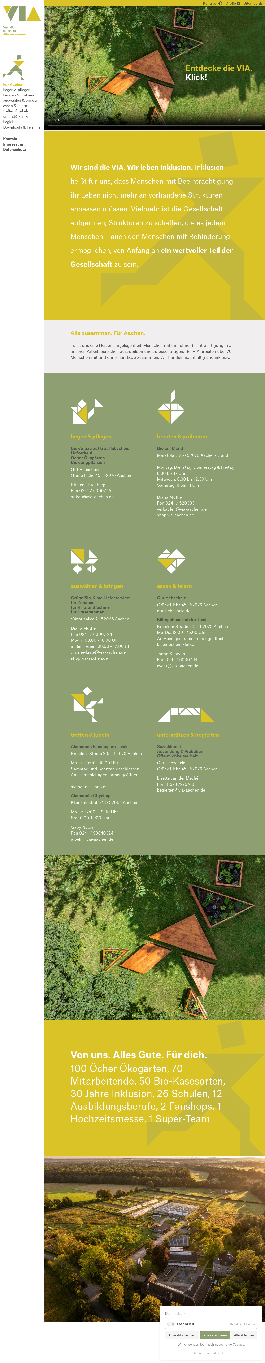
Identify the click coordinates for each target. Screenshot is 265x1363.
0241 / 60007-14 (181, 659)
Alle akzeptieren (215, 1335)
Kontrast (212, 3)
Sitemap (252, 3)
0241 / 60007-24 (95, 634)
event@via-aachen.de (177, 665)
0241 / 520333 (180, 502)
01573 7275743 (179, 784)
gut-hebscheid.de (173, 610)
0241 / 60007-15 (95, 490)
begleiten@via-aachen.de (181, 789)
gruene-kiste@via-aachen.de (98, 651)
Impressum (201, 1353)
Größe (232, 3)
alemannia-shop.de (89, 786)
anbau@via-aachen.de (92, 496)
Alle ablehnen (244, 1335)
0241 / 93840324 (96, 832)
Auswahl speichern (182, 1335)
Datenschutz (219, 1353)
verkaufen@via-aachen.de (182, 508)
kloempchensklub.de (176, 644)
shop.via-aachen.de (175, 514)
